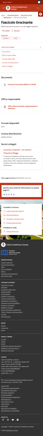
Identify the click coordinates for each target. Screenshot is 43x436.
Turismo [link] (3, 314)
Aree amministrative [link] (7, 265)
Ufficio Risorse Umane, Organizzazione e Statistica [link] (23, 107)
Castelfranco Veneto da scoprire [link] (11, 346)
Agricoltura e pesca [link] (7, 285)
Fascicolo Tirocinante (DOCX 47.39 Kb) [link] (22, 84)
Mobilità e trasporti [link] (7, 308)
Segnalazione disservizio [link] (9, 390)
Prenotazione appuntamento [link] (10, 388)
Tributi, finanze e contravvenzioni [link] (11, 312)
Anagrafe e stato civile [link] (8, 290)
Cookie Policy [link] (5, 404)
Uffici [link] (2, 267)
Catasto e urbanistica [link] (8, 296)
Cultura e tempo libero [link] (8, 299)
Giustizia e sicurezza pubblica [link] (10, 303)
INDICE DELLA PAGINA (8, 47)
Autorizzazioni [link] (5, 294)
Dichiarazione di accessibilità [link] (10, 411)
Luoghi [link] (3, 341)
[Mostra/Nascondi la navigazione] (4, 8)
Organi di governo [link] (6, 262)
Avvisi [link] (3, 330)
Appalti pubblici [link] (6, 292)
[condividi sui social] (5, 30)
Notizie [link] (3, 326)
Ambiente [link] (4, 287)
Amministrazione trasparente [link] (10, 397)
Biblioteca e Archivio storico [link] (10, 348)
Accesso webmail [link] (6, 395)
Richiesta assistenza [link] (7, 393)
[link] (40, 14)
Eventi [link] (3, 344)
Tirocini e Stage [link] (10, 153)
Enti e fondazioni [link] (6, 269)
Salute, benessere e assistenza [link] (11, 310)
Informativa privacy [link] (7, 402)
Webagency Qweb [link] (12, 430)
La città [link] (3, 339)
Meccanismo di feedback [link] (9, 408)
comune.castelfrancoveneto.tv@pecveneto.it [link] (18, 380)
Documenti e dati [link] (6, 276)
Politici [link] (3, 271)
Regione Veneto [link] (7, 2)
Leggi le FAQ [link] (5, 386)
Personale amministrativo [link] (9, 274)
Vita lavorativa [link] (26, 150)
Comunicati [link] (4, 328)
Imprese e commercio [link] (8, 305)
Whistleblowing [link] (6, 399)
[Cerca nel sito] (38, 8)
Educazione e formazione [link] (11, 150)
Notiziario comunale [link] (7, 350)
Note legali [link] (4, 406)
